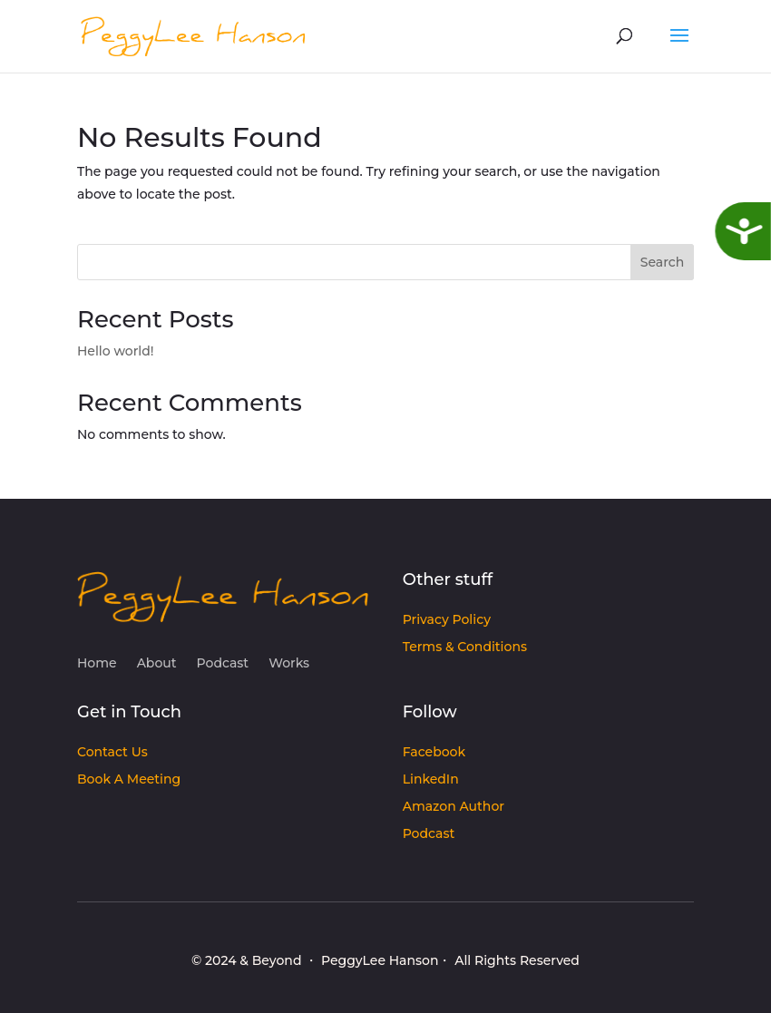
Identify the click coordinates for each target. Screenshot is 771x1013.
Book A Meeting (129, 780)
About (157, 664)
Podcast (223, 664)
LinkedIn (431, 780)
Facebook (434, 752)
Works (288, 664)
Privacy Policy (447, 620)
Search (662, 262)
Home (97, 664)
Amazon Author (453, 807)
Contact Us (112, 752)
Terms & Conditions (465, 647)
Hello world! (115, 351)
